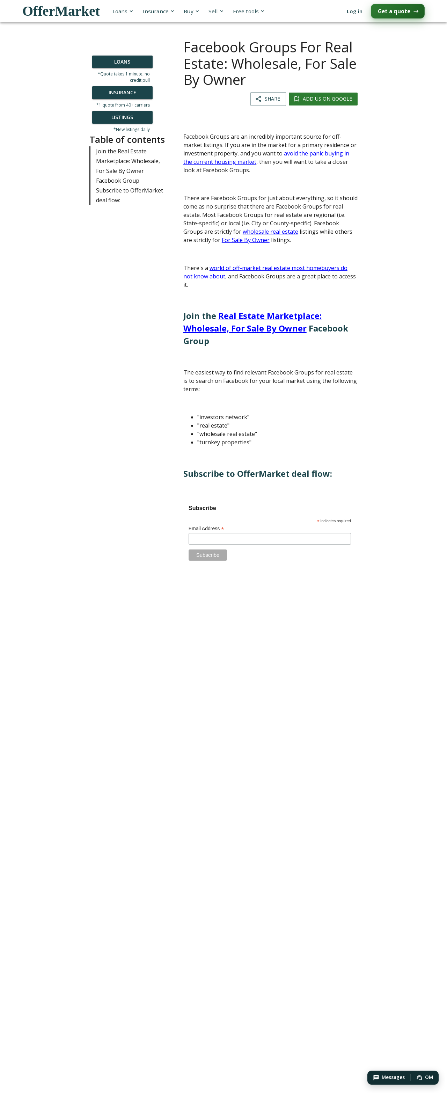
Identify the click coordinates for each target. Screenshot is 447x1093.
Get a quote (398, 11)
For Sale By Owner (246, 240)
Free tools (248, 11)
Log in (355, 11)
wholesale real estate (270, 231)
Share (268, 99)
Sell (215, 11)
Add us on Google (323, 99)
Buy (191, 11)
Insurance (158, 11)
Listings (122, 117)
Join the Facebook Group (265, 328)
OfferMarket (61, 11)
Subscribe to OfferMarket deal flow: (130, 195)
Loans (122, 11)
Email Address (206, 528)
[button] (388, 1078)
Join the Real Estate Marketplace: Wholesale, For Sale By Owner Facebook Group (130, 165)
